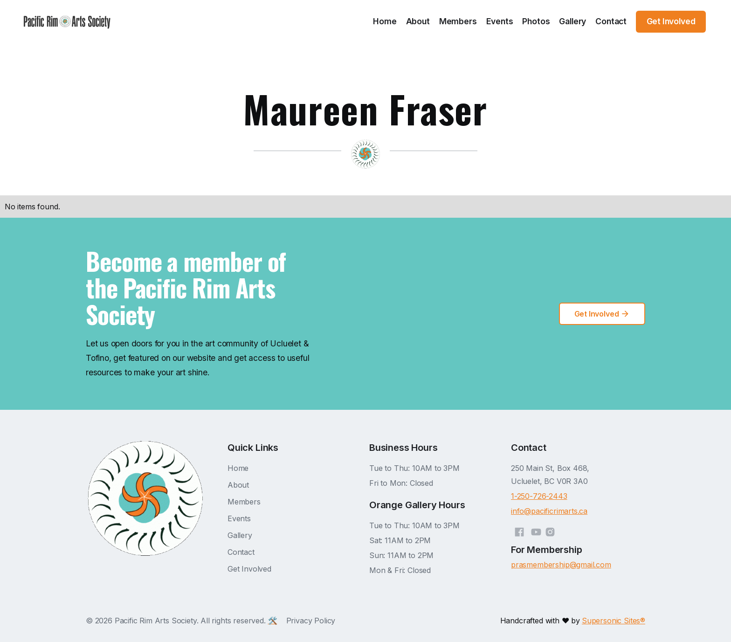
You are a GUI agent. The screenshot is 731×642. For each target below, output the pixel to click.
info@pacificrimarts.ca (549, 511)
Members (458, 21)
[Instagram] (550, 530)
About (418, 21)
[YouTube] (536, 530)
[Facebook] (519, 530)
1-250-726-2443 (539, 496)
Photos (536, 21)
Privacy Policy (311, 620)
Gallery (572, 21)
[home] (67, 22)
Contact (611, 21)
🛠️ (272, 620)
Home (384, 21)
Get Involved (249, 568)
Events (499, 21)
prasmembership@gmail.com (561, 564)
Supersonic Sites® (613, 620)
